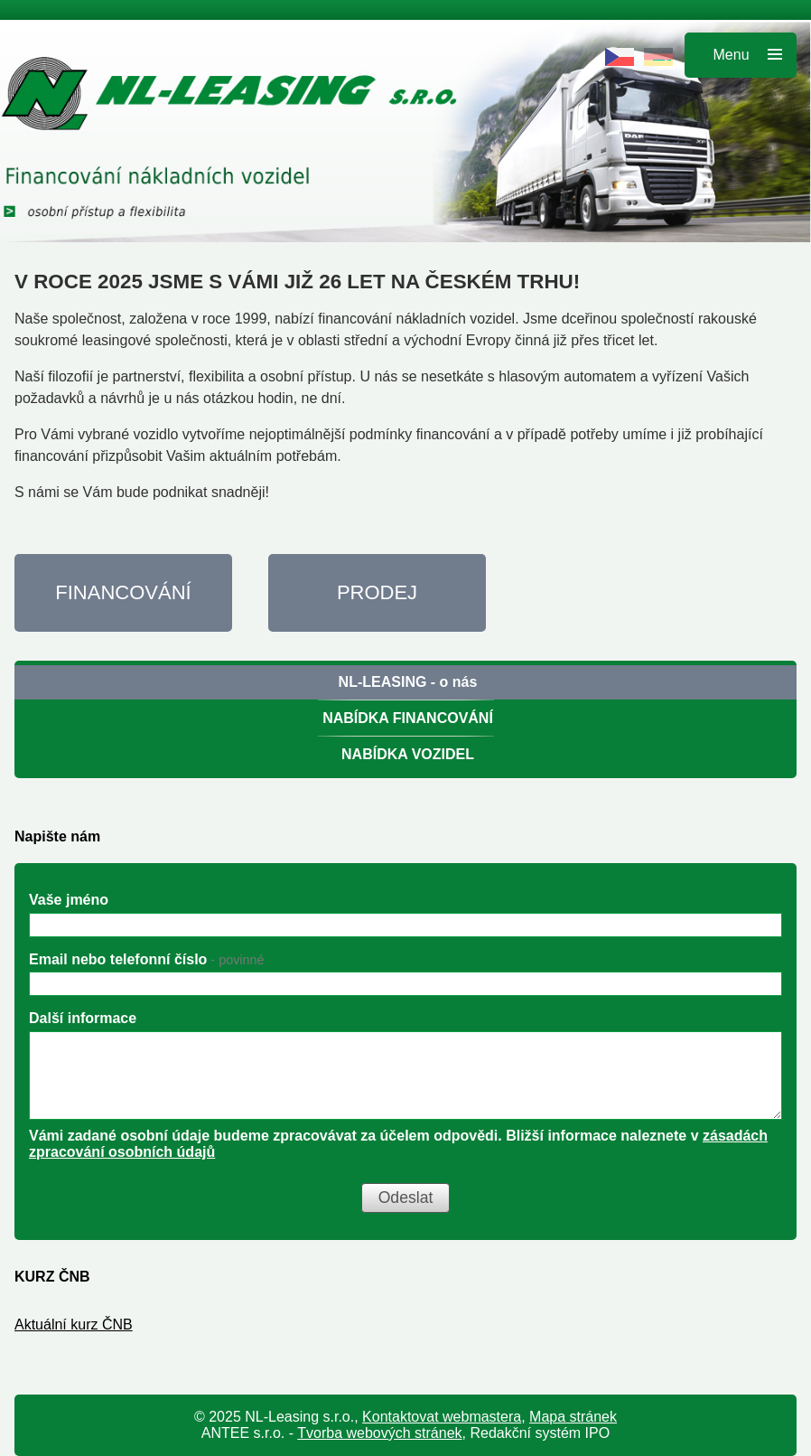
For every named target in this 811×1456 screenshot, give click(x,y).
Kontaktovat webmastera (441, 1416)
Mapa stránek (573, 1416)
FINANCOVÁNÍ (123, 592)
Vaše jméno (68, 899)
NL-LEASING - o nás (408, 682)
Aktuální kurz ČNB (73, 1324)
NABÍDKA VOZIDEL (407, 754)
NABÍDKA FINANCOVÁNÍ (407, 718)
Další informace (82, 1018)
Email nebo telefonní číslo (147, 959)
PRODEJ (377, 592)
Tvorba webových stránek (379, 1433)
